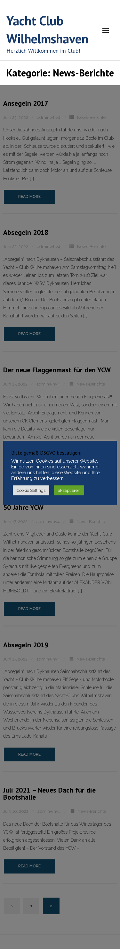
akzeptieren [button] (69, 490)
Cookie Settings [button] (31, 490)
